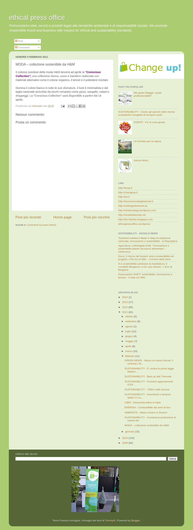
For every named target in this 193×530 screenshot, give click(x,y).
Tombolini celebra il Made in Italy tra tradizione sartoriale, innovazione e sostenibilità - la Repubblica (147, 240)
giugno (129, 336)
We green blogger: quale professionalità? (148, 94)
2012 (125, 307)
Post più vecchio (97, 217)
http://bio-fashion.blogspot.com (135, 219)
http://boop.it (125, 187)
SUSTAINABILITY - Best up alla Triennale (148, 376)
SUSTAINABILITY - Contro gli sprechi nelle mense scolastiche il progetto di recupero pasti (146, 113)
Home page (62, 217)
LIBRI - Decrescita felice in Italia (143, 402)
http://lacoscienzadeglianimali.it (135, 201)
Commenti (22, 47)
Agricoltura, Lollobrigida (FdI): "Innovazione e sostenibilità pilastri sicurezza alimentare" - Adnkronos (143, 248)
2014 (125, 297)
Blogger (135, 520)
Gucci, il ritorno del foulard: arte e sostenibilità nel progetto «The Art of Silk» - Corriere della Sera (146, 258)
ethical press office (37, 17)
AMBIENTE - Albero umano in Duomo (146, 412)
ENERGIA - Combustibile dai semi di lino (147, 407)
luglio (128, 331)
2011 (125, 312)
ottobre (129, 316)
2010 (125, 438)
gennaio (130, 431)
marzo (129, 351)
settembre (131, 321)
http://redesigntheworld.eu (132, 205)
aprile (128, 346)
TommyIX (110, 520)
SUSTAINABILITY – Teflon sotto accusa (147, 389)
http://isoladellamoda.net (132, 214)
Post (19, 41)
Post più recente (28, 217)
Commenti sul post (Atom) (41, 224)
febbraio (130, 356)
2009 (125, 442)
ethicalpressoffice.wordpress (134, 224)
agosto (129, 326)
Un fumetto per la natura (147, 141)
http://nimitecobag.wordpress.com (137, 210)
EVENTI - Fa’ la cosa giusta (149, 122)
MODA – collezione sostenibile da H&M (147, 425)
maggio (129, 341)
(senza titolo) (141, 160)
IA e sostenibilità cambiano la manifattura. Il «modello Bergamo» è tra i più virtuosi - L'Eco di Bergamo (145, 266)
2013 (125, 302)
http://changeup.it (128, 192)
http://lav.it (124, 196)
